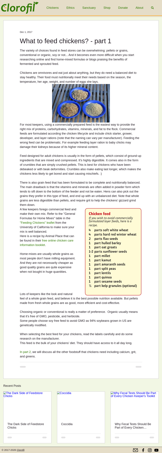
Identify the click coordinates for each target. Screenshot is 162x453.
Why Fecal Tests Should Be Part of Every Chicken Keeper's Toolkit (133, 425)
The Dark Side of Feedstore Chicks (25, 425)
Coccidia (67, 424)
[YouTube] (156, 450)
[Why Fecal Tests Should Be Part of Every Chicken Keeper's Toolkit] (135, 405)
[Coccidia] (81, 405)
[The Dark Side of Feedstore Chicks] (27, 405)
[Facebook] (143, 450)
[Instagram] (149, 450)
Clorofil (20, 450)
